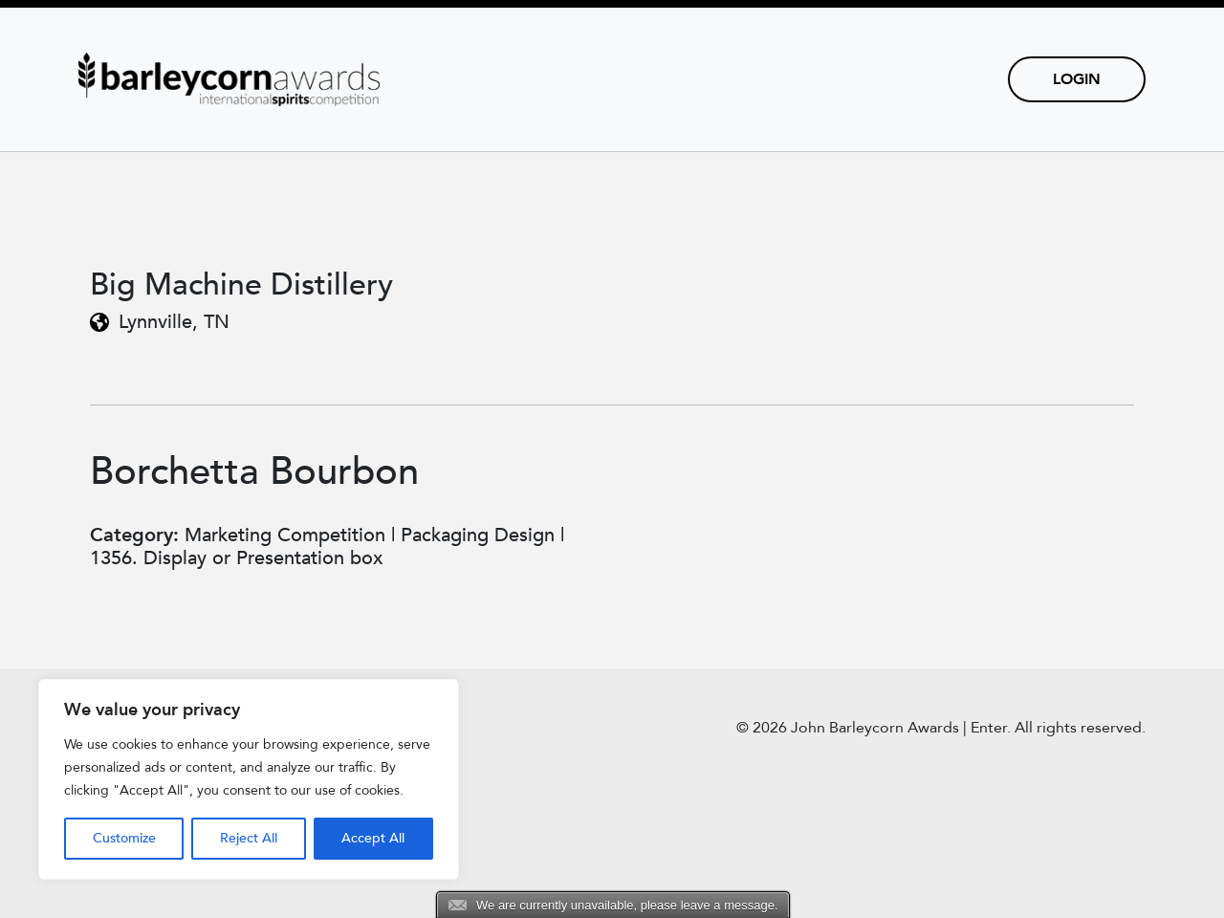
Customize (124, 838)
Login (1077, 79)
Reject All (248, 838)
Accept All (372, 838)
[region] (248, 779)
